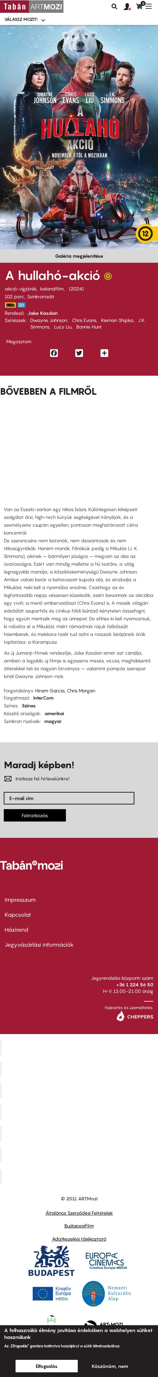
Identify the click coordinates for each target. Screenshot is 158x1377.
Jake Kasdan (43, 313)
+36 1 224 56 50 (134, 984)
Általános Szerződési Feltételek (79, 1213)
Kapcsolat (18, 914)
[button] (130, 7)
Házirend (16, 929)
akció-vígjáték (21, 288)
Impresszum (20, 899)
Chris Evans (84, 320)
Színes (29, 705)
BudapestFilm (79, 1225)
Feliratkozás (35, 815)
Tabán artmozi (80, 1154)
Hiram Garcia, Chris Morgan (65, 690)
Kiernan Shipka (117, 320)
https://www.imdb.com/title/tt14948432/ (10, 305)
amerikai (54, 713)
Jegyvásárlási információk (39, 944)
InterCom (43, 698)
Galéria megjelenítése (79, 256)
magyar (53, 721)
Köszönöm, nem (110, 1366)
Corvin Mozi (80, 1047)
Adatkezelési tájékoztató (79, 1239)
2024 (76, 288)
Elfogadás (47, 1366)
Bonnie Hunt (89, 327)
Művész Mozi (79, 1090)
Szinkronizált (40, 296)
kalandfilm (52, 288)
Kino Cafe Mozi (80, 1069)
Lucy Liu (63, 327)
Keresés (114, 6)
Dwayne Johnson (48, 320)
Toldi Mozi (80, 1176)
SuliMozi (80, 1133)
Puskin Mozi (80, 1112)
